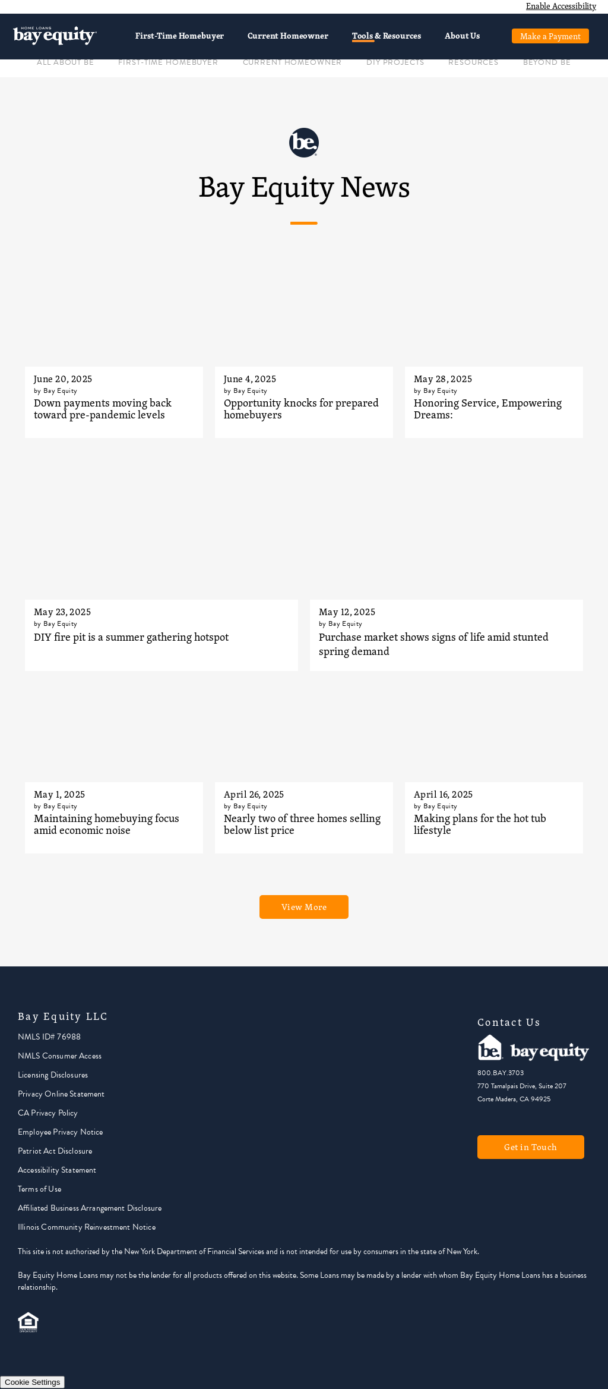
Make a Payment (550, 36)
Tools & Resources (386, 35)
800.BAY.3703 (500, 1072)
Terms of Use (39, 1189)
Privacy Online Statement (61, 1094)
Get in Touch (531, 1146)
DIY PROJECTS (395, 62)
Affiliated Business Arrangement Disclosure (90, 1208)
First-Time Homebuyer (179, 35)
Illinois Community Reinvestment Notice (87, 1227)
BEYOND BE (547, 62)
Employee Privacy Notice (60, 1132)
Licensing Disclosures (53, 1075)
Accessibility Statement (57, 1170)
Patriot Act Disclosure (55, 1151)
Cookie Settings (32, 1382)
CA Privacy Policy (48, 1113)
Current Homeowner (288, 35)
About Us (462, 35)
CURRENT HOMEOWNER (293, 62)
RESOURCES (473, 62)
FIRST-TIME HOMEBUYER (168, 62)
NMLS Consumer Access (60, 1056)
